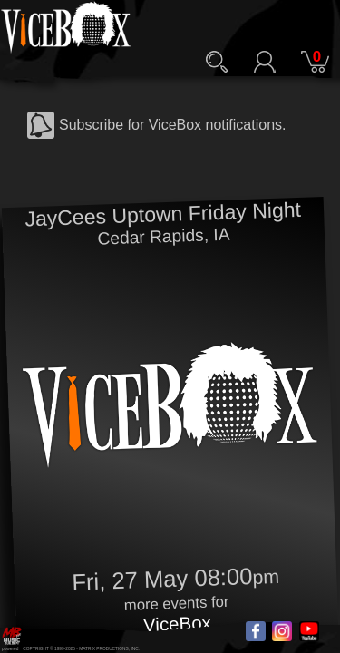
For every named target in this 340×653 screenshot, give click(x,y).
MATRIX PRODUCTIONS (104, 649)
